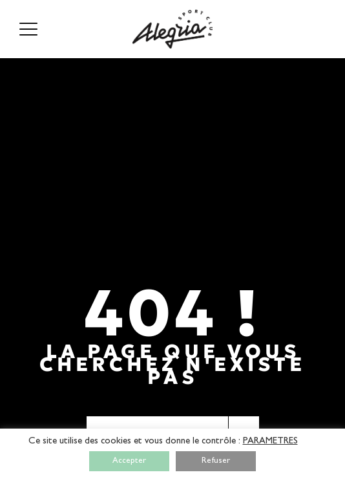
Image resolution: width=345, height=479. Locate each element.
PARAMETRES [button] (270, 442)
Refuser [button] (216, 461)
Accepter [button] (129, 461)
